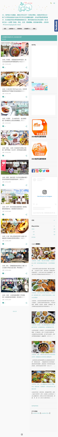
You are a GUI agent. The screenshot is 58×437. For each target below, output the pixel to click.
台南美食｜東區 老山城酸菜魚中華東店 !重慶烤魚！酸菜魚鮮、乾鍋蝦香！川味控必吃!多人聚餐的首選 (43, 387)
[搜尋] (51, 3)
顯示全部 (4, 39)
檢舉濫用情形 (35, 406)
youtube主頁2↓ (45, 413)
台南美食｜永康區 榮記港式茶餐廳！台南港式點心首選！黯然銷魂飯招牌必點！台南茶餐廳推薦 (43, 263)
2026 (33, 229)
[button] (26, 67)
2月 (34, 231)
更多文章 (15, 311)
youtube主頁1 (36, 413)
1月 (34, 234)
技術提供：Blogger (29, 434)
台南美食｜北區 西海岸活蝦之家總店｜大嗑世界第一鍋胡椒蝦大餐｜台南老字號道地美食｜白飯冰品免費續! (43, 295)
